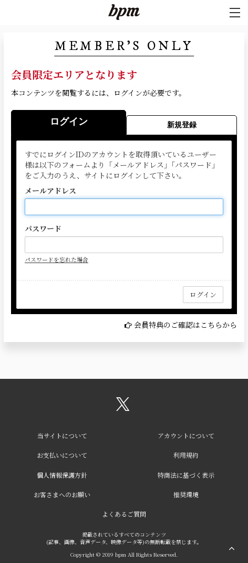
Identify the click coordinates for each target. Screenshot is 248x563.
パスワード (43, 228)
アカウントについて (186, 435)
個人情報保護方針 (62, 474)
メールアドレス (50, 190)
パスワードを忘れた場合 (56, 259)
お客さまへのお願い (62, 494)
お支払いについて (62, 454)
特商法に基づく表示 (186, 474)
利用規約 (186, 454)
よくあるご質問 (124, 513)
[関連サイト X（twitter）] (123, 408)
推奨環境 (186, 494)
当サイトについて (62, 435)
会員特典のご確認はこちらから (185, 324)
